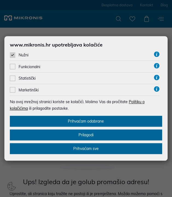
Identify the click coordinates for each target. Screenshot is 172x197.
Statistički (27, 77)
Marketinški (29, 89)
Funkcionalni (29, 66)
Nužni (23, 54)
